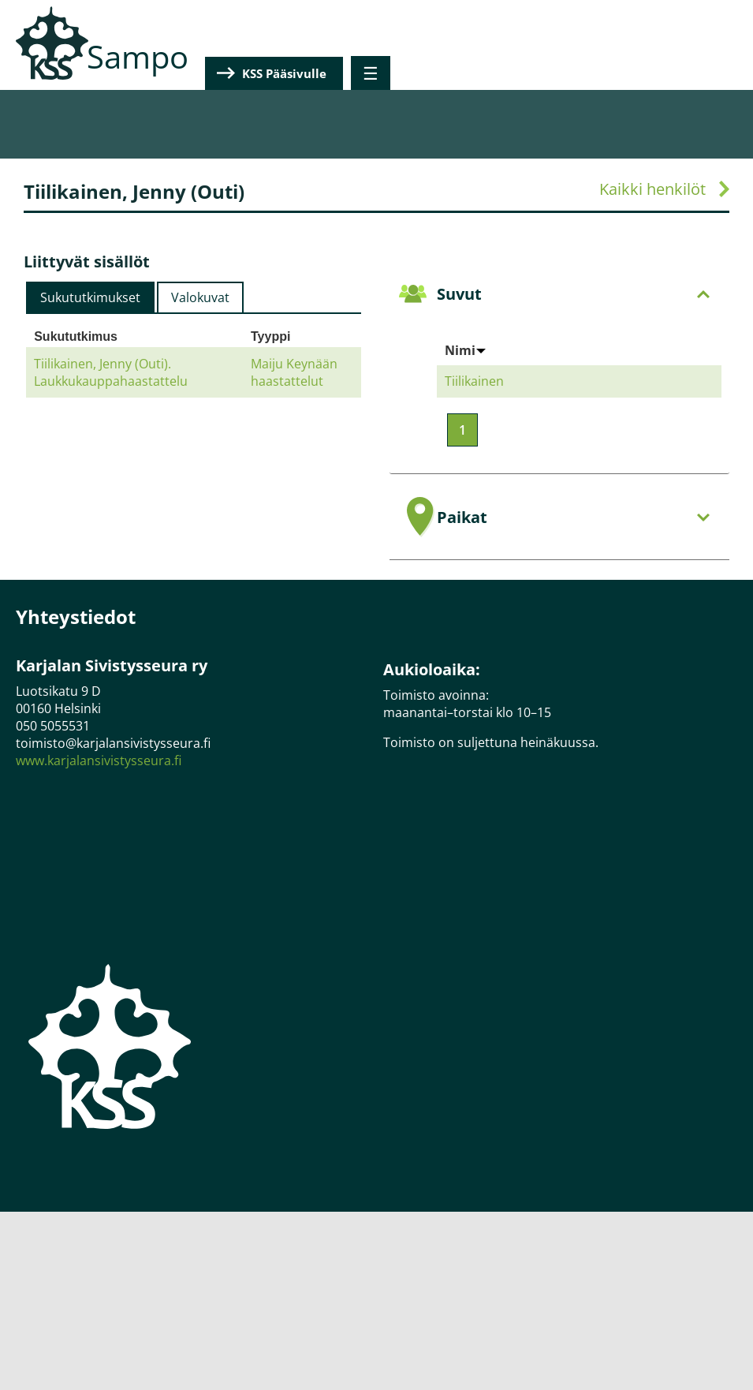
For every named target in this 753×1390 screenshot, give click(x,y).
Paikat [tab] (573, 517)
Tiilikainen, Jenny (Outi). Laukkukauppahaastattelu (111, 372)
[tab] (90, 297)
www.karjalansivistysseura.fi (98, 760)
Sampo (137, 56)
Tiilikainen (474, 381)
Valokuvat (200, 297)
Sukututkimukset (90, 297)
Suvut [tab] (573, 294)
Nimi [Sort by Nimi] (465, 350)
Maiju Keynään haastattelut (294, 372)
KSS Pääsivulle (648, 73)
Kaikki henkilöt (652, 189)
